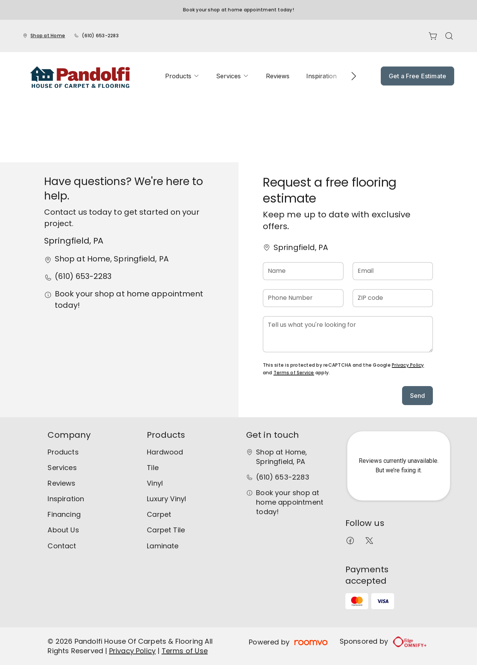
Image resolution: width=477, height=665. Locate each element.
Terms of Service (293, 372)
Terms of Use (185, 651)
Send (417, 395)
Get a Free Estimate (417, 76)
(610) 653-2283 (100, 35)
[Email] (393, 271)
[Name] (303, 271)
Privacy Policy (408, 365)
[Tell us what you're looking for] (348, 334)
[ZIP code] (393, 298)
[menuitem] (182, 76)
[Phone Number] (303, 298)
